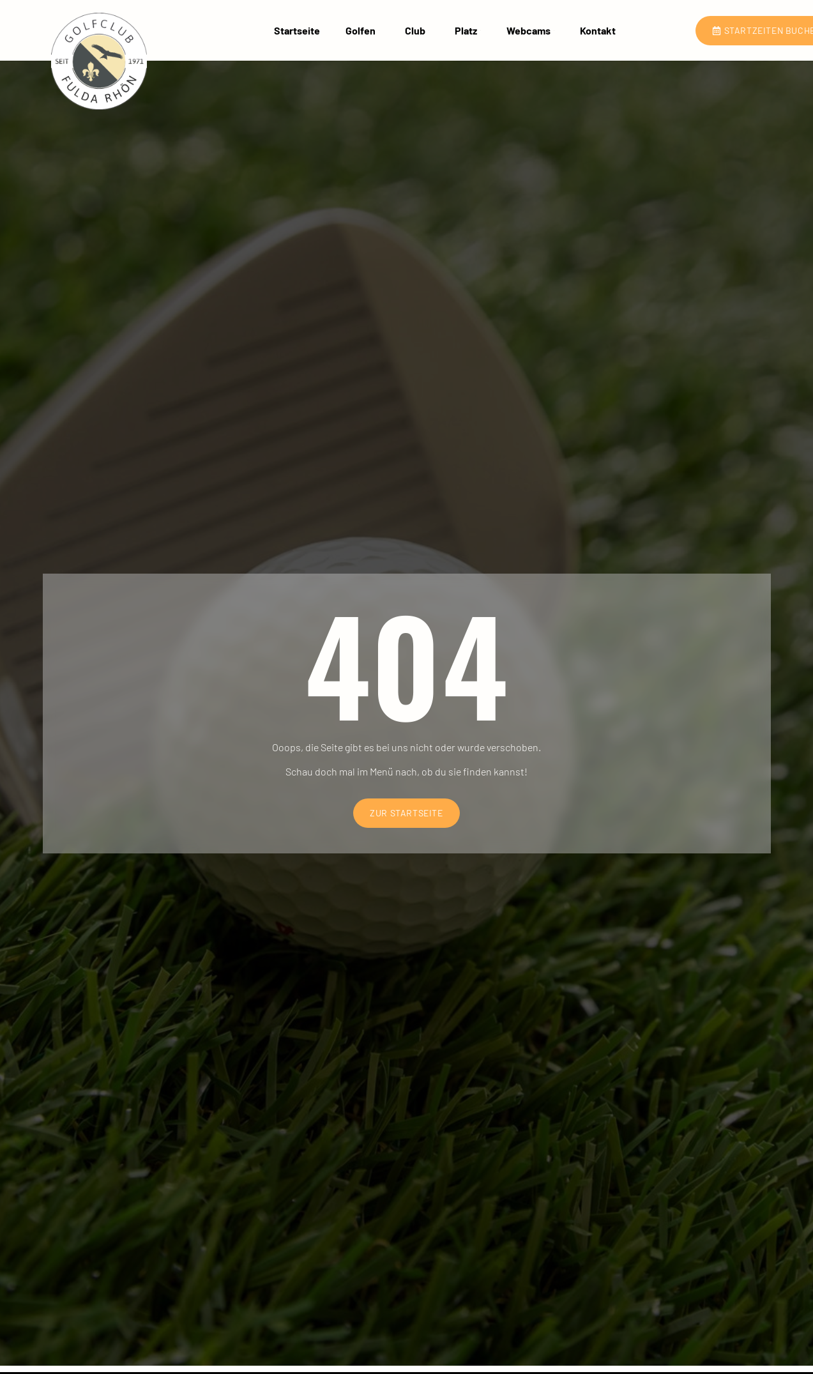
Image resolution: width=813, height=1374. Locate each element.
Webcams (530, 30)
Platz (468, 30)
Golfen (362, 30)
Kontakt (598, 30)
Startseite (297, 30)
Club (417, 30)
